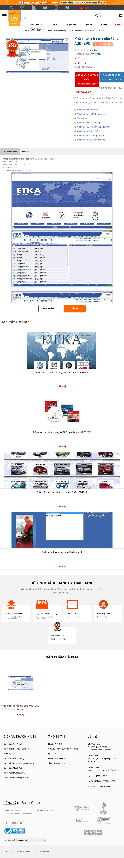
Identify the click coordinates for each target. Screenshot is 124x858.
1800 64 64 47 (101, 776)
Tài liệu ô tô (69, 7)
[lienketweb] (31, 840)
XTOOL (57, 7)
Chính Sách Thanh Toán (88, 131)
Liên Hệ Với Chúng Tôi (57, 758)
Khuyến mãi (71, 25)
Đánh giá (26, 151)
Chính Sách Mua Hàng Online (90, 135)
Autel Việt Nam (23, 7)
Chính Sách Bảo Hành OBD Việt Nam (93, 127)
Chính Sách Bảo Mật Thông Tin (91, 114)
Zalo (14, 823)
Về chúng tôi (36, 25)
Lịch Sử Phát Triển (55, 744)
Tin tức (53, 25)
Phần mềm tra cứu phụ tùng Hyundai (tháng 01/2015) (62, 492)
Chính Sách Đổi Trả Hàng (88, 122)
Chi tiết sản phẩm (10, 152)
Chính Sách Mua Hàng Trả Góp (91, 140)
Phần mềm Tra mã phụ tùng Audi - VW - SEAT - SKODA (62, 372)
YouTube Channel (21, 823)
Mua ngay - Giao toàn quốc (87, 80)
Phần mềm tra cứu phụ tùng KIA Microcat (62, 552)
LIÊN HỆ (74, 308)
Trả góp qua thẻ (111, 78)
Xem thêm (48, 308)
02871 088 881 (109, 781)
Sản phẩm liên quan (15, 322)
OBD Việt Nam (12, 7)
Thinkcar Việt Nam (46, 7)
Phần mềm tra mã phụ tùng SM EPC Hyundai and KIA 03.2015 (62, 432)
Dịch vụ (88, 25)
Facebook (6, 823)
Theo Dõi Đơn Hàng (56, 763)
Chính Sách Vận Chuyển (88, 109)
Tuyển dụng (82, 118)
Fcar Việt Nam (35, 7)
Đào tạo (103, 25)
